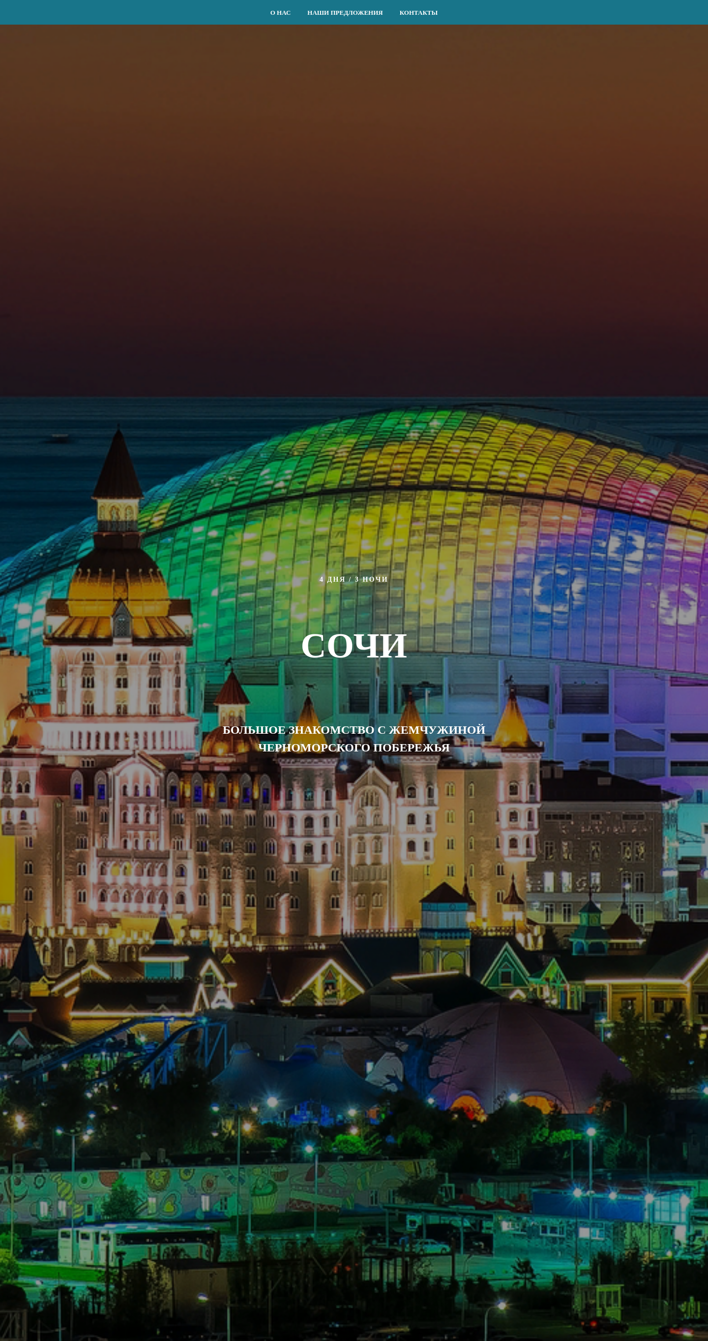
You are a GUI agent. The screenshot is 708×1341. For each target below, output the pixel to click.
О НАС (280, 12)
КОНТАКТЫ (419, 12)
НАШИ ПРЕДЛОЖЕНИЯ (345, 12)
